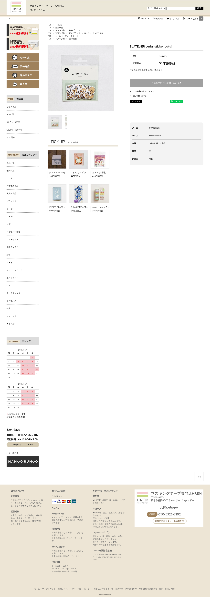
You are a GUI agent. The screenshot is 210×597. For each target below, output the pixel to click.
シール (58, 36)
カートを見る (194, 18)
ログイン (145, 18)
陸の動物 (73, 38)
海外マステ (23, 75)
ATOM (173, 589)
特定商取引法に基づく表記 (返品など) (146, 70)
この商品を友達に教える (144, 91)
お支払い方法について (103, 589)
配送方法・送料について (126, 589)
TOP (8, 18)
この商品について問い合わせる (166, 83)
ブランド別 (60, 30)
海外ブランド (75, 30)
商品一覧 (59, 27)
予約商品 (23, 66)
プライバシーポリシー (82, 589)
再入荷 (23, 84)
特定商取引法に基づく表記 (151, 589)
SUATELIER (98, 33)
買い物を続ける (140, 96)
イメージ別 (60, 38)
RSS (167, 589)
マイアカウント (49, 589)
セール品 (23, 57)
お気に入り (173, 18)
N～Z (86, 33)
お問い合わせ (64, 589)
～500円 (58, 25)
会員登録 (159, 18)
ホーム (37, 589)
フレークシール (72, 36)
